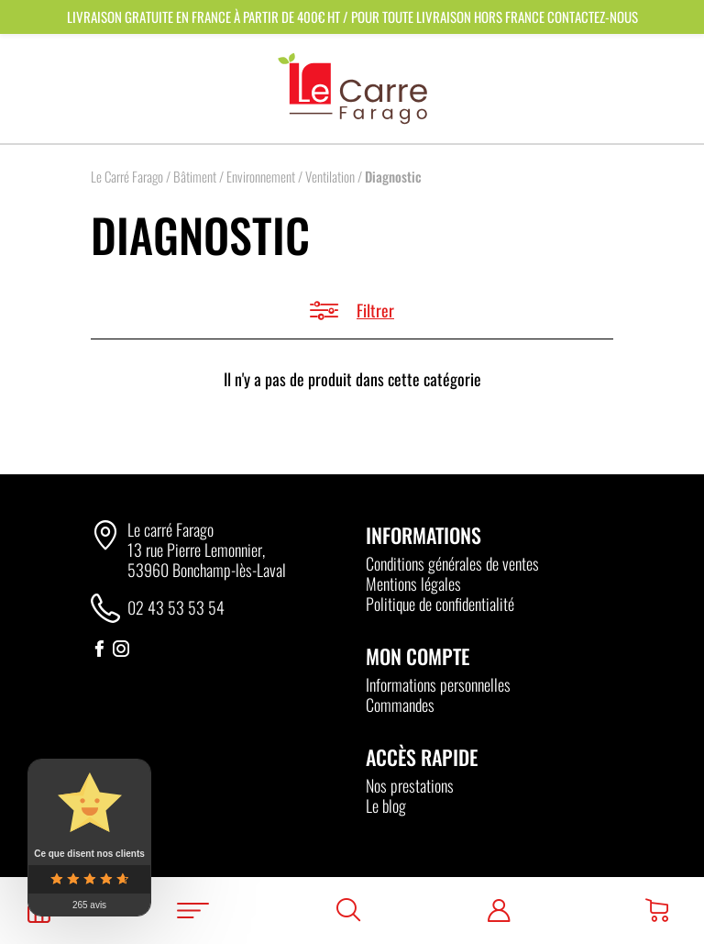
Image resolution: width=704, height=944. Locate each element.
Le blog (386, 805)
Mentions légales (413, 583)
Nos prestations (410, 785)
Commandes (400, 704)
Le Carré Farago (127, 176)
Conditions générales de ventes (452, 563)
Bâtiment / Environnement (234, 176)
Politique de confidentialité (440, 604)
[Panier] (656, 910)
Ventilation (330, 176)
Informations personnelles (438, 684)
